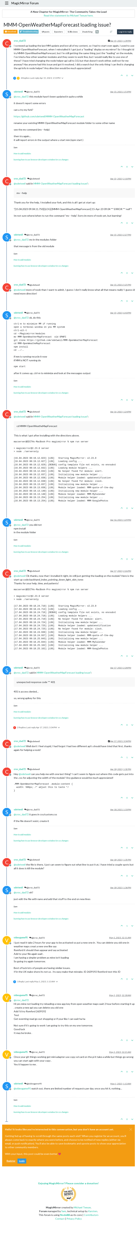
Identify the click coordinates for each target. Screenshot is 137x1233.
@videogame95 (33, 1083)
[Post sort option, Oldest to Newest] (111, 31)
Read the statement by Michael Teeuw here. (68, 15)
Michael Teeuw (82, 1207)
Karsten (92, 1211)
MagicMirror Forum (25, 3)
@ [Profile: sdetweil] (20, 183)
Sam (63, 1211)
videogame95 (21, 937)
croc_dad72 (20, 40)
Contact (60, 1218)
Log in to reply (125, 31)
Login (22, 1161)
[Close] (131, 1129)
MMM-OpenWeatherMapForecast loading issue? (61, 183)
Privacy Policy (74, 1218)
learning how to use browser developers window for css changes (41, 159)
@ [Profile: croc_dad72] (21, 96)
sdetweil (18, 91)
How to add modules (22, 153)
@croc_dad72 (32, 91)
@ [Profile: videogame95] (22, 1088)
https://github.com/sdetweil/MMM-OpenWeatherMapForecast (49, 116)
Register (11, 1161)
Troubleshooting (29, 32)
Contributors (91, 1214)
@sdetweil (33, 178)
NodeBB (65, 1214)
